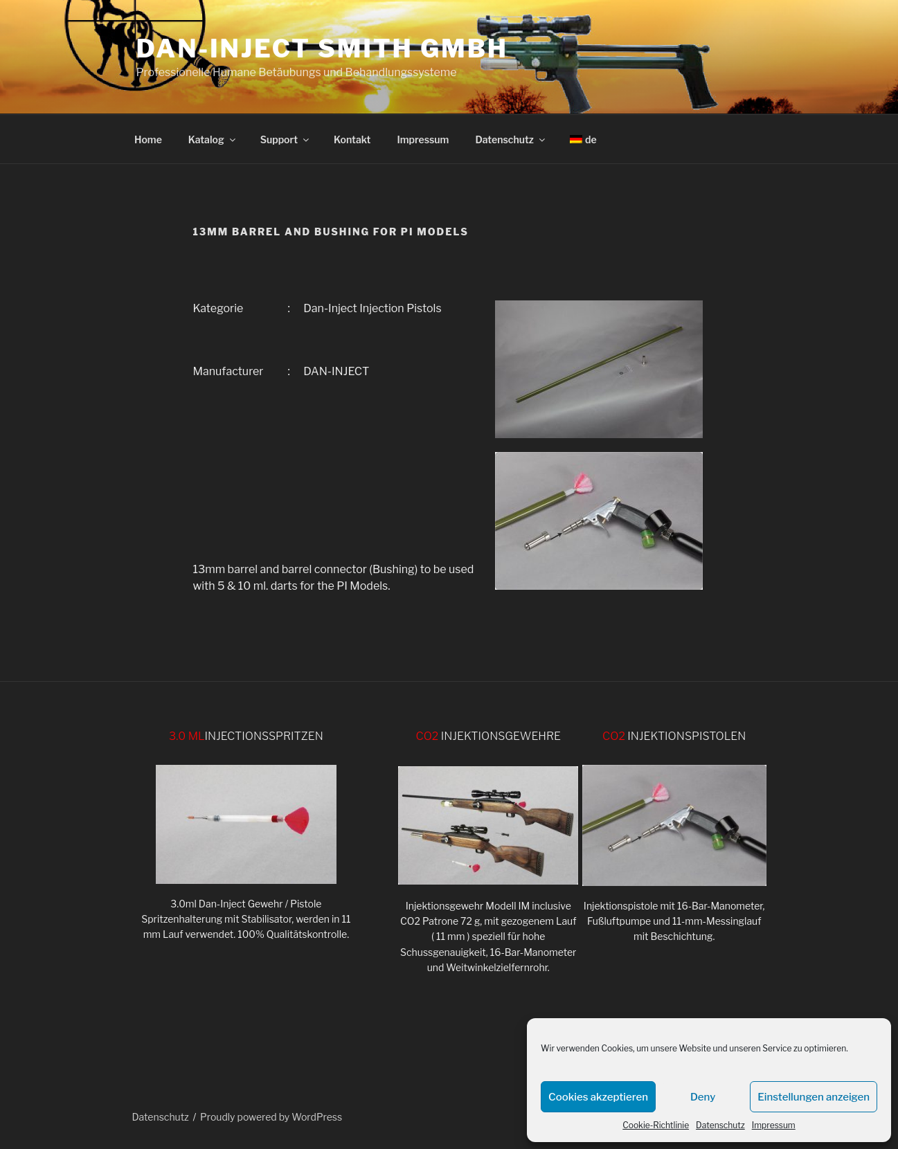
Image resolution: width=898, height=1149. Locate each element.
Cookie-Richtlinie (655, 1125)
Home (148, 139)
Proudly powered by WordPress (271, 1117)
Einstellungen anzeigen (813, 1097)
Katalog (212, 139)
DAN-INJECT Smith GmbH (322, 48)
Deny (702, 1097)
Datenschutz (720, 1125)
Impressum (774, 1125)
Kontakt (352, 139)
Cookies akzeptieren (598, 1097)
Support (285, 139)
